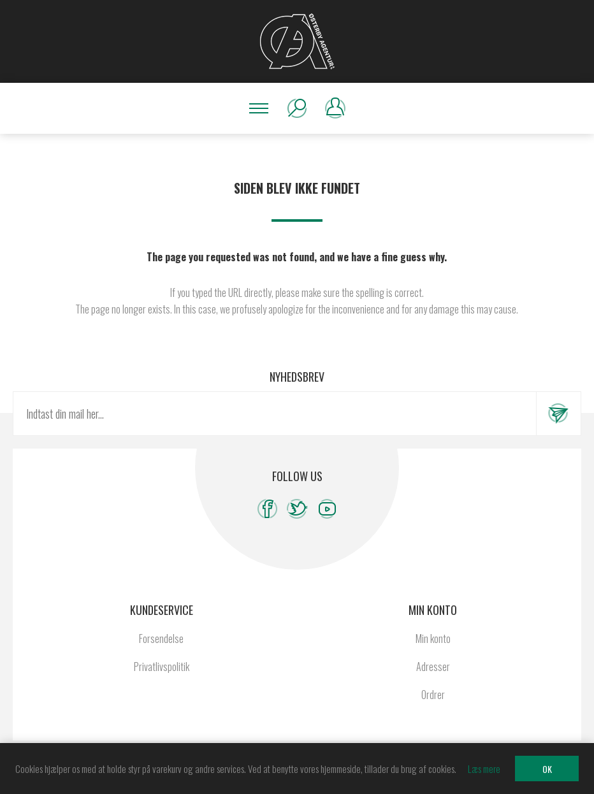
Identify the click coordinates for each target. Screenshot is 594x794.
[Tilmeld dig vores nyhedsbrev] (274, 413)
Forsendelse (161, 638)
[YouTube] (327, 509)
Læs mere (484, 768)
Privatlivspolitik (161, 666)
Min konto (433, 638)
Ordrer (433, 694)
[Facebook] (267, 509)
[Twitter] (297, 509)
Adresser (433, 666)
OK (547, 769)
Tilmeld (558, 413)
